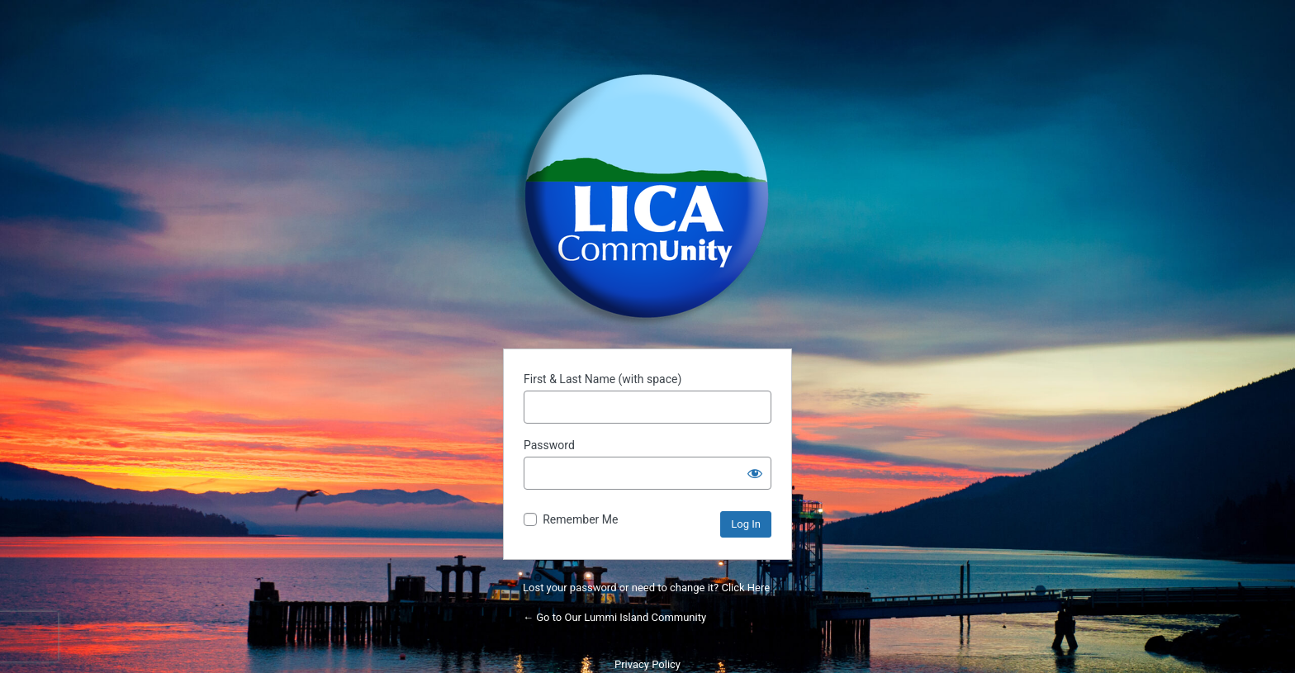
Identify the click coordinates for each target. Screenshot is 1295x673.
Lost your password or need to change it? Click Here (646, 587)
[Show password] (754, 473)
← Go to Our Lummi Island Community (614, 617)
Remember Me (580, 519)
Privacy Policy (647, 664)
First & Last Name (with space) (602, 379)
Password (549, 445)
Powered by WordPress (647, 196)
